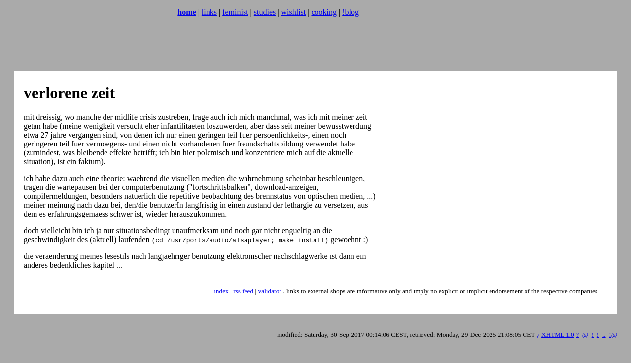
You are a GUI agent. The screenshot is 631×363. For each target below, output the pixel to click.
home (186, 12)
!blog (350, 12)
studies (265, 12)
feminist (235, 12)
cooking (324, 12)
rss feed (243, 291)
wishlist (293, 12)
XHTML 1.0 (557, 334)
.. (604, 334)
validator (269, 291)
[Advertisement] (183, 47)
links (209, 12)
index (221, 291)
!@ (613, 334)
